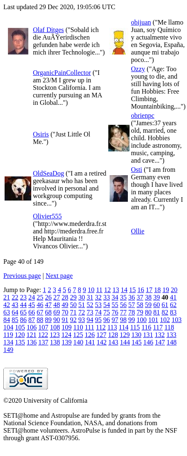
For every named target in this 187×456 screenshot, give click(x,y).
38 (148, 297)
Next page (58, 275)
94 (90, 319)
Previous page (22, 275)
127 (101, 334)
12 (107, 289)
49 (65, 304)
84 (6, 319)
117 (157, 327)
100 (142, 319)
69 (56, 312)
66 (31, 312)
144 (125, 342)
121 (31, 334)
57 (131, 304)
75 (106, 312)
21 (6, 297)
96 (106, 319)
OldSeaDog (48, 173)
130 (136, 334)
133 (171, 334)
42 (6, 304)
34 (115, 297)
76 (115, 312)
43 (15, 304)
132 (160, 334)
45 (31, 304)
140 (78, 342)
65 (23, 312)
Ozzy (138, 68)
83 (173, 312)
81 (156, 312)
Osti (136, 169)
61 (165, 304)
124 (66, 334)
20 (174, 289)
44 (23, 304)
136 (32, 342)
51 (81, 304)
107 (43, 327)
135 (20, 342)
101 (153, 319)
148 (172, 342)
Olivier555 (47, 216)
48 (56, 304)
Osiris (41, 134)
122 (43, 334)
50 (73, 304)
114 (123, 327)
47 (48, 304)
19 (165, 289)
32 (98, 297)
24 (31, 297)
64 (15, 312)
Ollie (138, 231)
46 (40, 304)
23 (23, 297)
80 (148, 312)
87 (31, 319)
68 (48, 312)
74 (98, 312)
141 (90, 342)
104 (8, 327)
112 (100, 327)
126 (90, 334)
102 (165, 319)
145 (137, 342)
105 (20, 327)
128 (113, 334)
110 (78, 327)
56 (123, 304)
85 (15, 319)
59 (148, 304)
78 (131, 312)
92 (73, 319)
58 (140, 304)
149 (8, 349)
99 (131, 319)
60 (156, 304)
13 (115, 289)
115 (135, 327)
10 (91, 289)
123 (55, 334)
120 (20, 334)
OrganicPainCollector (62, 72)
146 (148, 342)
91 (65, 319)
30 (81, 297)
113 (112, 327)
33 (106, 297)
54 (106, 304)
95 (98, 319)
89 (48, 319)
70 (65, 312)
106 (32, 327)
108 (55, 327)
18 (157, 289)
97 (115, 319)
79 (140, 312)
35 (123, 297)
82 (165, 312)
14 (124, 289)
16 (140, 289)
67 (40, 312)
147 (160, 342)
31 (90, 297)
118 (169, 327)
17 (149, 289)
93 (81, 319)
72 (81, 312)
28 (65, 297)
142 (102, 342)
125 (78, 334)
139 (67, 342)
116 (146, 327)
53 (98, 304)
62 (173, 304)
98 (123, 319)
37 (140, 297)
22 (15, 297)
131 (148, 334)
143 (113, 342)
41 (173, 297)
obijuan (141, 22)
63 (6, 312)
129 (125, 334)
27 (56, 297)
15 (132, 289)
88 (40, 319)
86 (23, 319)
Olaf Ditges (48, 29)
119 (8, 334)
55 (115, 304)
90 (56, 319)
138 (55, 342)
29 (73, 297)
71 (73, 312)
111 (89, 327)
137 (43, 342)
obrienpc (143, 115)
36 (131, 297)
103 (177, 319)
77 (123, 312)
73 (90, 312)
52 (90, 304)
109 (67, 327)
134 (8, 342)
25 (40, 297)
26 (48, 297)
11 (99, 289)
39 (156, 297)
